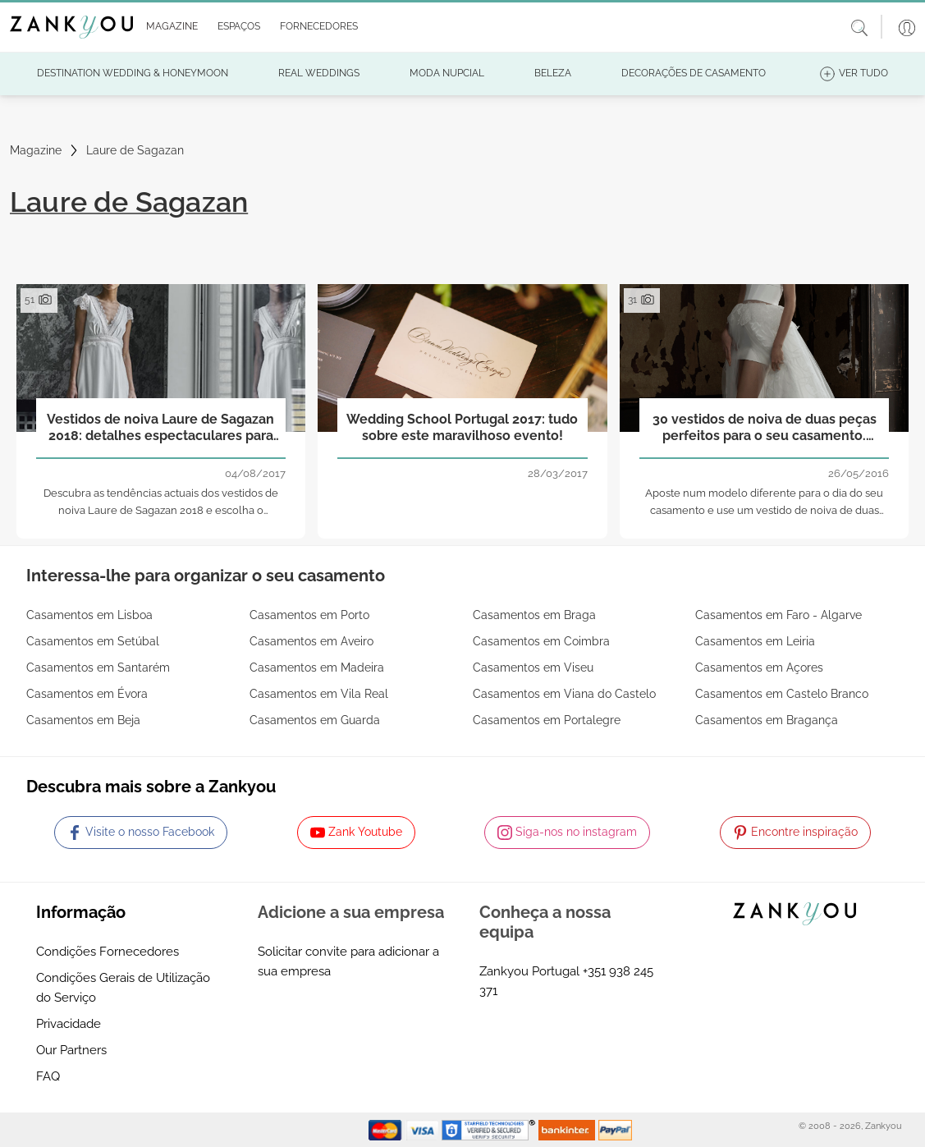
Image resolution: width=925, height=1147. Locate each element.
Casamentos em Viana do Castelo (564, 693)
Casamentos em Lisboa (89, 615)
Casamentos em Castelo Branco (781, 693)
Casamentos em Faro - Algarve (778, 615)
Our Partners (71, 1050)
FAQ (48, 1076)
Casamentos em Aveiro (311, 641)
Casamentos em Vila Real (319, 693)
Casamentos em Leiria (755, 641)
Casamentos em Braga (534, 615)
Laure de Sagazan (135, 150)
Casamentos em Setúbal (92, 641)
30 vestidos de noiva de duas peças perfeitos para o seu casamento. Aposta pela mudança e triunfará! (765, 427)
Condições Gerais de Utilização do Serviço (123, 987)
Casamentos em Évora (87, 693)
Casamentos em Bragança (766, 720)
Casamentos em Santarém (98, 667)
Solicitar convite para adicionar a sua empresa (348, 961)
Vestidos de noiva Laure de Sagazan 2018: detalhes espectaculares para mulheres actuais (160, 427)
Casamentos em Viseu (533, 667)
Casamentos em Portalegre (546, 720)
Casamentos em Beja (83, 720)
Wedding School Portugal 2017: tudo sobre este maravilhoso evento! (462, 427)
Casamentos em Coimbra (541, 641)
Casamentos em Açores (759, 667)
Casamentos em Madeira (317, 667)
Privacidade (68, 1023)
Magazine (36, 150)
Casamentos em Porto (309, 615)
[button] (168, 27)
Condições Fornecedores (107, 951)
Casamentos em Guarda (315, 720)
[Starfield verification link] (490, 1129)
